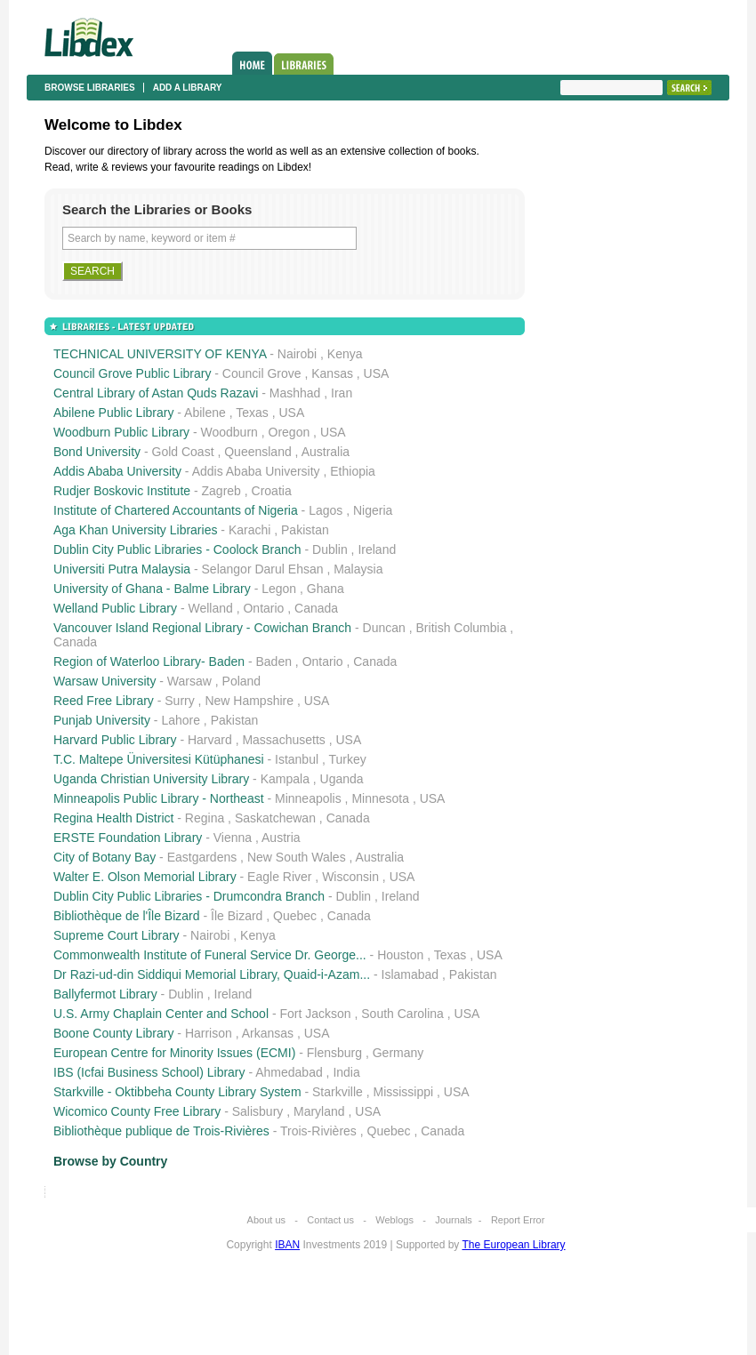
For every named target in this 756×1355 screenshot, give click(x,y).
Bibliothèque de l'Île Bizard (126, 916)
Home (252, 63)
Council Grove (262, 373)
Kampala (285, 779)
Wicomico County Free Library (137, 1111)
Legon (278, 588)
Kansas (332, 373)
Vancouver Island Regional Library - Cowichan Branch (202, 628)
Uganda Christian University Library (151, 779)
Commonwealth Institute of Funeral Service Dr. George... (209, 955)
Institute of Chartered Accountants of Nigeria (175, 510)
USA (377, 373)
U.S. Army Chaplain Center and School (161, 1013)
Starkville (337, 1092)
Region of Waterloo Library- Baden (149, 661)
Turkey (347, 759)
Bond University (97, 452)
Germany (398, 1053)
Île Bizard (236, 916)
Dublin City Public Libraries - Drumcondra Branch (189, 896)
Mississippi (403, 1092)
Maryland (319, 1111)
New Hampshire (249, 701)
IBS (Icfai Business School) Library (149, 1072)
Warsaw (189, 681)
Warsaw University (104, 681)
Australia (326, 452)
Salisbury (258, 1111)
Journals (453, 1220)
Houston (400, 955)
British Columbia (461, 628)
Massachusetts (283, 740)
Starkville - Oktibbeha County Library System (177, 1092)
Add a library (187, 87)
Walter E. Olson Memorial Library (145, 877)
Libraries (304, 64)
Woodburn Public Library (121, 432)
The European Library (513, 1245)
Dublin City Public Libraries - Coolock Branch (177, 549)
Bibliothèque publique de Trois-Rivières (161, 1131)
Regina (204, 818)
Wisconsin (350, 877)
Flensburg (334, 1053)
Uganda (342, 779)
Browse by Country (110, 1161)
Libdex (88, 37)
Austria (281, 837)
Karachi (249, 530)
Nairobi (297, 354)
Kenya (345, 354)
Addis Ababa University (117, 471)
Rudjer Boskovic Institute (121, 491)
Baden (274, 661)
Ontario (263, 608)
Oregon (289, 432)
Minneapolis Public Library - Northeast (158, 798)
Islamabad (410, 974)
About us (266, 1220)
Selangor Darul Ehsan (263, 569)
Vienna (232, 837)
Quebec (295, 916)
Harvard (210, 740)
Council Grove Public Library (132, 373)
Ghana (325, 588)
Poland (241, 681)
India (346, 1072)
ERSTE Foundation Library (127, 837)
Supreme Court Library (116, 935)
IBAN (287, 1245)
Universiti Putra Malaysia (121, 569)
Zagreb (221, 491)
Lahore (180, 720)
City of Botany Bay (104, 857)
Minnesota (380, 798)
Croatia (272, 491)
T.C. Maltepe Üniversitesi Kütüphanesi (158, 759)
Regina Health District (113, 818)
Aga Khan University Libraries (135, 530)
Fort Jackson (314, 1013)
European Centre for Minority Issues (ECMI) (174, 1053)
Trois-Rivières (318, 1131)
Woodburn (229, 432)
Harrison (208, 1033)
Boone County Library (113, 1033)
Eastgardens (202, 857)
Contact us (330, 1220)
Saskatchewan (275, 818)
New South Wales (296, 857)
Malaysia (358, 569)
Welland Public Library (115, 608)
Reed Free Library (103, 701)
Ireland (377, 549)
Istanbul (296, 759)
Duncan (384, 628)
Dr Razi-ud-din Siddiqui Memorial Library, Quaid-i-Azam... (211, 974)
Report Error (518, 1220)
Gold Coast (183, 452)
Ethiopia (352, 471)
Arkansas (268, 1033)
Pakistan (305, 530)
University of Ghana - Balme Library (152, 588)
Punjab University (101, 720)
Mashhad (295, 393)
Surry (179, 701)
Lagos (325, 510)
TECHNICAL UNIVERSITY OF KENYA (159, 354)
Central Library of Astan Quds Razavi (155, 393)
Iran (341, 393)
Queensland (258, 452)
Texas (252, 412)
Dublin (330, 549)
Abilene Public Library (113, 412)
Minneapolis (308, 798)
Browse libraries (89, 87)
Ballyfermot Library (105, 994)
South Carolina (402, 1013)
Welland (210, 608)
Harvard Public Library (115, 740)
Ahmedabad (289, 1072)
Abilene (205, 412)
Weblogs (394, 1220)
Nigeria (372, 510)
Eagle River (279, 877)
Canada (316, 608)
